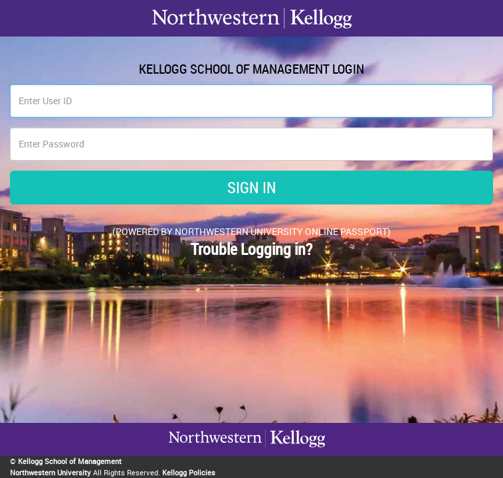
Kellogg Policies (188, 472)
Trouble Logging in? (251, 249)
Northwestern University (50, 472)
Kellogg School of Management (70, 461)
